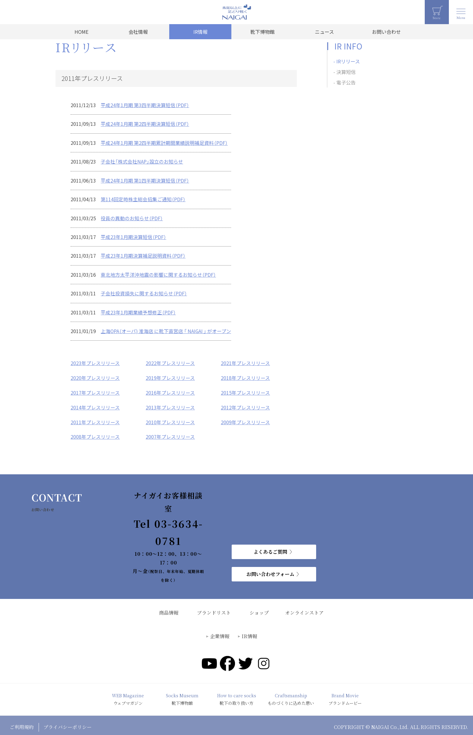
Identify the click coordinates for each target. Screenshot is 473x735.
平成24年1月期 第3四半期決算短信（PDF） (145, 105)
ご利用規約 (22, 723)
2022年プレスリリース (170, 360)
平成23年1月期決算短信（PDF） (133, 235)
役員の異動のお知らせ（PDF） (132, 217)
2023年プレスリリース (95, 360)
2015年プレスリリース (245, 389)
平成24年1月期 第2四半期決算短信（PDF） (145, 123)
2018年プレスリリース (245, 375)
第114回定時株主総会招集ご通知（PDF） (143, 198)
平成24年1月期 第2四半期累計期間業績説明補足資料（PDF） (164, 142)
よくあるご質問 (270, 547)
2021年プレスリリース (245, 360)
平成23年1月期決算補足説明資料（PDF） (143, 254)
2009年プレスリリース (245, 418)
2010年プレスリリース (170, 418)
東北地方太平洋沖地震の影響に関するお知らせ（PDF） (158, 272)
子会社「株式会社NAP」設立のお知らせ (142, 160)
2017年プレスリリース (95, 389)
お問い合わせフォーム (270, 570)
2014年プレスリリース (95, 404)
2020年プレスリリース (95, 375)
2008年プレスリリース (95, 433)
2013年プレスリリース (170, 404)
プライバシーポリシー (68, 723)
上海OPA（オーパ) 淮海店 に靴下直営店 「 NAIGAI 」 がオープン (167, 328)
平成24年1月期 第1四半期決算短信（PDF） (145, 179)
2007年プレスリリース (170, 433)
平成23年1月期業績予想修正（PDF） (138, 310)
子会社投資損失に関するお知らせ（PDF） (144, 291)
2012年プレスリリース (245, 404)
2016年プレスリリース (170, 389)
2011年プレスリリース (95, 418)
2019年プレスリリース (170, 375)
